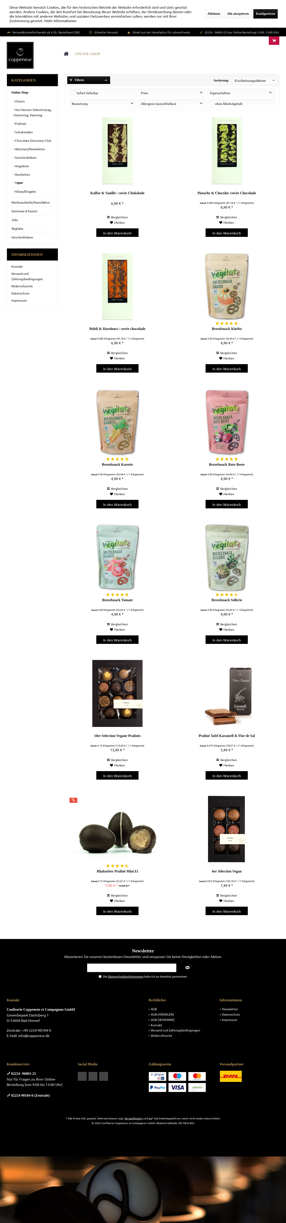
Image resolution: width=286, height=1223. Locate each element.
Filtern (77, 80)
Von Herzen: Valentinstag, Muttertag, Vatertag (32, 112)
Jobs (14, 220)
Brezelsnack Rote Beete (227, 464)
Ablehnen (213, 13)
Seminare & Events (24, 211)
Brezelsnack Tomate (117, 600)
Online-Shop (19, 92)
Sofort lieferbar (87, 93)
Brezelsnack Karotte (117, 464)
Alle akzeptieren (238, 13)
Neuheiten (22, 174)
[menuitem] (274, 40)
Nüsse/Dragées (25, 191)
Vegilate (17, 228)
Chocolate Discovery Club (32, 140)
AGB (154, 1009)
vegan (18, 182)
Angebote (21, 166)
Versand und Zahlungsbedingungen (27, 276)
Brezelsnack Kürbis (227, 329)
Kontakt (17, 266)
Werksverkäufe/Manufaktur (30, 202)
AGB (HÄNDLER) (162, 1014)
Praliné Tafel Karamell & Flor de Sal (227, 736)
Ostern (19, 101)
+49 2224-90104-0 (36, 1030)
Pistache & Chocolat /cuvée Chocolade (227, 193)
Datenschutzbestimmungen (125, 976)
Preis (144, 93)
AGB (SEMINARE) (163, 1020)
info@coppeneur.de (34, 1035)
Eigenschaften (220, 93)
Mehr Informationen (60, 20)
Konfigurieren (265, 13)
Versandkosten (133, 1118)
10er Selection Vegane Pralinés (117, 736)
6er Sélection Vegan (227, 871)
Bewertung (80, 104)
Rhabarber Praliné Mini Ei (117, 871)
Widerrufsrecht (22, 286)
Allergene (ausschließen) (158, 104)
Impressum (19, 300)
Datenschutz (20, 293)
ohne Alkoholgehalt (229, 104)
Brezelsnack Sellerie (226, 600)
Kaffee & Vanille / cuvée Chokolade (117, 193)
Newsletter (230, 1009)
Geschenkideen (25, 157)
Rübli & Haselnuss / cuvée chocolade (117, 329)
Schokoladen (23, 132)
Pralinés (20, 123)
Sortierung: (221, 80)
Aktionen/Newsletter (29, 149)
